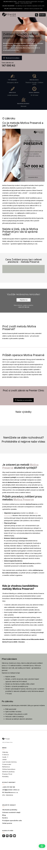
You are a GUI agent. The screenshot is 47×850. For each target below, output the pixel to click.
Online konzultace (8, 769)
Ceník (5, 757)
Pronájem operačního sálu (12, 820)
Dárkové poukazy (8, 772)
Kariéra (5, 818)
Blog (4, 815)
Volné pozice (7, 823)
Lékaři (4, 759)
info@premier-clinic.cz (10, 790)
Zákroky (5, 752)
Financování (6, 764)
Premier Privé (7, 774)
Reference (6, 767)
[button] (36, 14)
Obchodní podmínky (9, 810)
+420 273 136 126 (8, 787)
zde (26, 642)
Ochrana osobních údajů (11, 812)
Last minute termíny (9, 762)
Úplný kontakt (7, 799)
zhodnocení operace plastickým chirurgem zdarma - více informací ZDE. (23, 2)
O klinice (5, 754)
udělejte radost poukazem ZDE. (23, 8)
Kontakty (5, 776)
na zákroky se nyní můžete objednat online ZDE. (23, 5)
